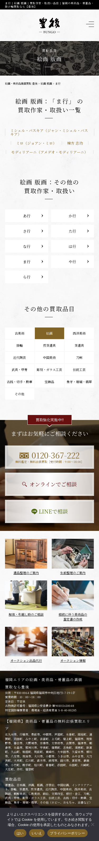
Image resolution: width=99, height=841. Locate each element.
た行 (72, 231)
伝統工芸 (79, 369)
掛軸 (19, 345)
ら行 (26, 277)
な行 (26, 246)
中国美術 (49, 357)
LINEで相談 (49, 511)
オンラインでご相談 (49, 484)
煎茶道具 (49, 345)
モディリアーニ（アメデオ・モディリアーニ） (49, 152)
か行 (72, 215)
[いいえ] (92, 824)
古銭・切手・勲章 (19, 381)
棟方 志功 (75, 143)
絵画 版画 (46, 83)
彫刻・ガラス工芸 (49, 369)
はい (20, 833)
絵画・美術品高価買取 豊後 (21, 83)
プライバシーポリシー (67, 833)
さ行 (26, 231)
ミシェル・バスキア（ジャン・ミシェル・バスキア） (49, 132)
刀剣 (79, 357)
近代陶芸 (19, 357)
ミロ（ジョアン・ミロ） (36, 143)
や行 (72, 261)
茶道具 (79, 345)
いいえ (37, 833)
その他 (19, 394)
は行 (72, 246)
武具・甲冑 (19, 369)
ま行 (26, 261)
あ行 (26, 215)
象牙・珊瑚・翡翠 (79, 381)
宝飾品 (49, 381)
